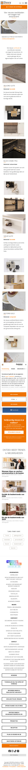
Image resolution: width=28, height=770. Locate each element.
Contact (14, 642)
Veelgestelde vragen (14, 699)
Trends (7, 535)
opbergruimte (17, 535)
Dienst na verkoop (14, 652)
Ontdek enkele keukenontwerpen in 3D (14, 713)
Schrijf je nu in (14, 437)
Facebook (14, 410)
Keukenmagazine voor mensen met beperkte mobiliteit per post (14, 669)
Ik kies (14, 399)
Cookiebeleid (5, 766)
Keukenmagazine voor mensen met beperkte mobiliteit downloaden (14, 664)
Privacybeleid (12, 766)
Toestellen (14, 594)
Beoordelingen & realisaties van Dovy (14, 691)
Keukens (14, 675)
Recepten (14, 728)
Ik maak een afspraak (14, 7)
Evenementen (14, 612)
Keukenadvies (14, 572)
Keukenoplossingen (14, 601)
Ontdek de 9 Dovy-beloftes (14, 631)
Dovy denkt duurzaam (14, 636)
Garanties (14, 623)
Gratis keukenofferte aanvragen (14, 647)
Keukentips (14, 599)
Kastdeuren (14, 582)
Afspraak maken (14, 644)
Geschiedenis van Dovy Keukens (14, 620)
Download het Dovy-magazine (14, 657)
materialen (7, 539)
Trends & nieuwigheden (8, 38)
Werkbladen (14, 575)
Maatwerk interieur (14, 741)
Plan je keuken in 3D (14, 734)
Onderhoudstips (14, 596)
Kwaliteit (14, 588)
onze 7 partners (9, 376)
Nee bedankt (14, 404)
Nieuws (14, 604)
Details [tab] (13, 368)
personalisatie (19, 539)
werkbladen (17, 48)
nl (20, 3)
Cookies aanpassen (21, 766)
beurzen (13, 548)
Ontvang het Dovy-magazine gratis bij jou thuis (14, 660)
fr (23, 3)
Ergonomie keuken (14, 591)
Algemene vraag (14, 654)
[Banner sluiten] (25, 364)
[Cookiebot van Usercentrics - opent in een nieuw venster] (16, 365)
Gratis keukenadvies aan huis (14, 649)
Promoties (14, 721)
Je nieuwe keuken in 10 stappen (14, 626)
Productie (14, 628)
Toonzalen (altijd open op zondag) (14, 683)
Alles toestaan (14, 394)
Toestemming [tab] (5, 368)
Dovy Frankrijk (14, 755)
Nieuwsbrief (14, 745)
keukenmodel (18, 544)
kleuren (7, 544)
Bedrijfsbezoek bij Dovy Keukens (14, 638)
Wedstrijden (14, 615)
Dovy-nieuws (14, 610)
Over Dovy (14, 618)
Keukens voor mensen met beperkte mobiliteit (14, 585)
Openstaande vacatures (14, 706)
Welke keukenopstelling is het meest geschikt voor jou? (14, 578)
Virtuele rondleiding (14, 633)
